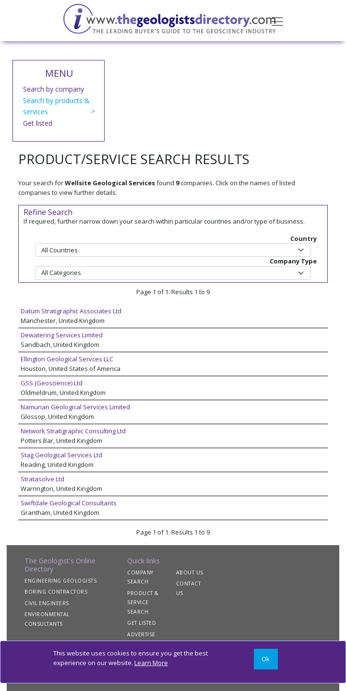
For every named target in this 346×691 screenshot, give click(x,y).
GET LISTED (141, 623)
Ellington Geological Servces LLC (67, 359)
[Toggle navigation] (277, 20)
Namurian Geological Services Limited (75, 407)
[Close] (266, 659)
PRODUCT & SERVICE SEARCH (143, 602)
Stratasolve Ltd (42, 479)
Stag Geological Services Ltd (61, 455)
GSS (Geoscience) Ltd (52, 383)
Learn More (151, 662)
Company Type (293, 261)
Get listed (37, 123)
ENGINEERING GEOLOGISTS (60, 580)
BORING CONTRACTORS (55, 591)
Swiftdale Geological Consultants (69, 503)
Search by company (53, 89)
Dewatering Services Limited (62, 335)
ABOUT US (189, 572)
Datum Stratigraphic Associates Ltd (71, 311)
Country (303, 238)
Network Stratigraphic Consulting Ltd (73, 431)
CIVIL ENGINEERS (46, 603)
